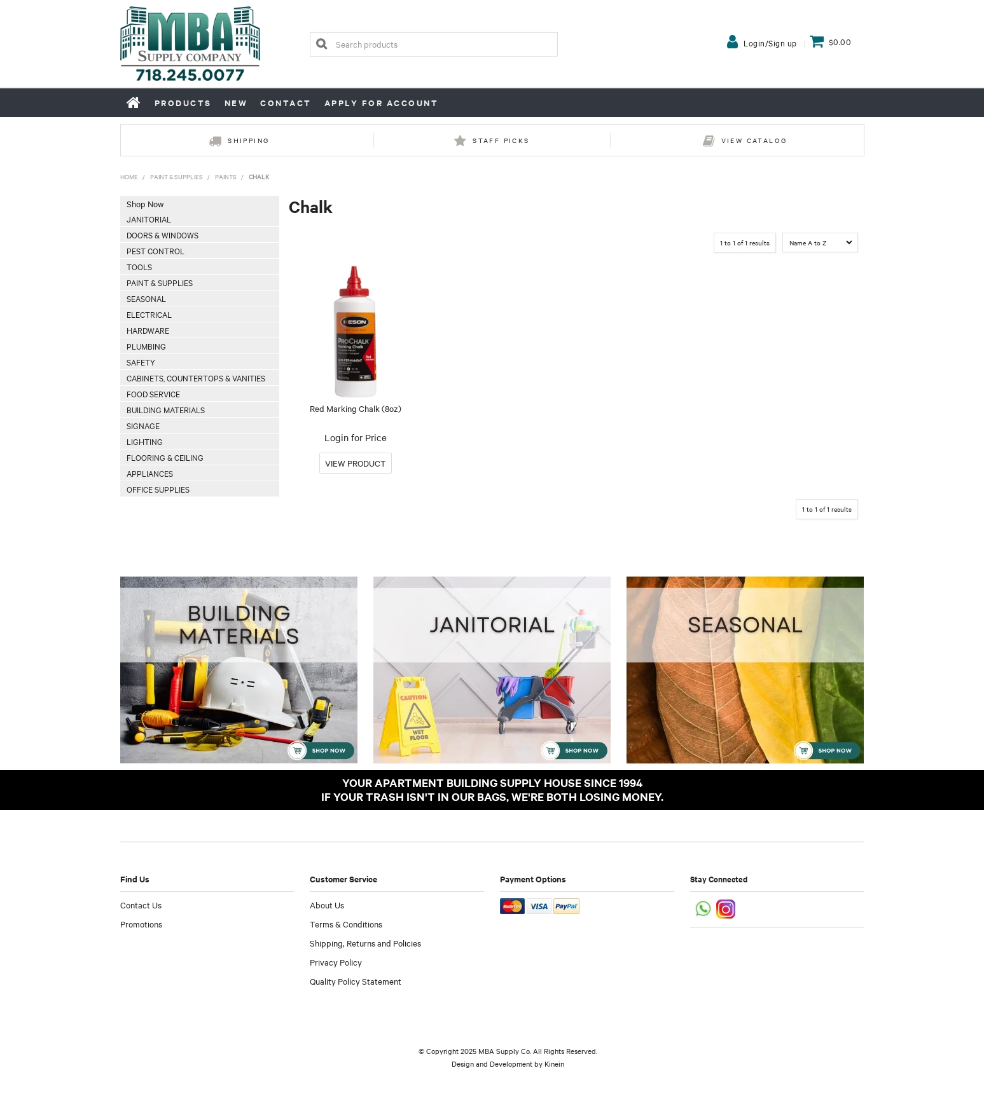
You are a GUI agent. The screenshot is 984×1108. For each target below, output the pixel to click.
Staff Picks (501, 140)
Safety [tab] (141, 361)
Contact (286, 103)
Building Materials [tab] (166, 409)
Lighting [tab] (145, 441)
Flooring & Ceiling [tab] (165, 457)
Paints (226, 176)
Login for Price (355, 437)
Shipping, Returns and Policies (365, 942)
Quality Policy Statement (355, 981)
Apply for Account (381, 103)
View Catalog (754, 140)
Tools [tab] (139, 266)
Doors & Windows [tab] (162, 234)
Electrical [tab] (149, 314)
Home (134, 102)
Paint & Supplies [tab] (160, 282)
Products (183, 103)
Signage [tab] (143, 425)
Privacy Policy (336, 962)
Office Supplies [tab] (158, 489)
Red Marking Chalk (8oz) (355, 408)
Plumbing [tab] (146, 346)
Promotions (141, 923)
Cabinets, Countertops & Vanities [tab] (196, 377)
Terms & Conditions (346, 923)
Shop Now (145, 203)
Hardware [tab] (148, 330)
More (355, 463)
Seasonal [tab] (146, 298)
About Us (327, 904)
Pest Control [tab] (155, 250)
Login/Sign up (770, 42)
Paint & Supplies (176, 176)
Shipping (248, 140)
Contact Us (141, 904)
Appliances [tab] (150, 473)
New (236, 103)
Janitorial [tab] (149, 218)
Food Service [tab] (153, 393)
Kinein (554, 1063)
